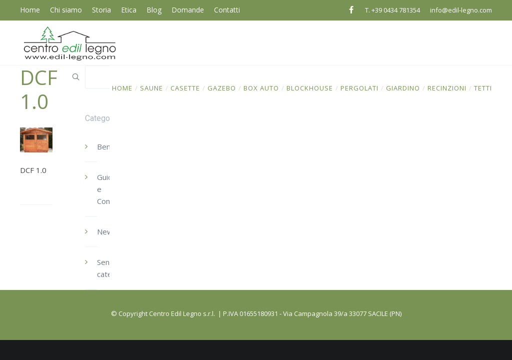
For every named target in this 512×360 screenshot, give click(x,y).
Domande (188, 9)
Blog (154, 9)
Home (30, 9)
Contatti (227, 9)
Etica (128, 9)
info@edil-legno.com (461, 10)
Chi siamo (66, 9)
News (107, 231)
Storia (101, 9)
